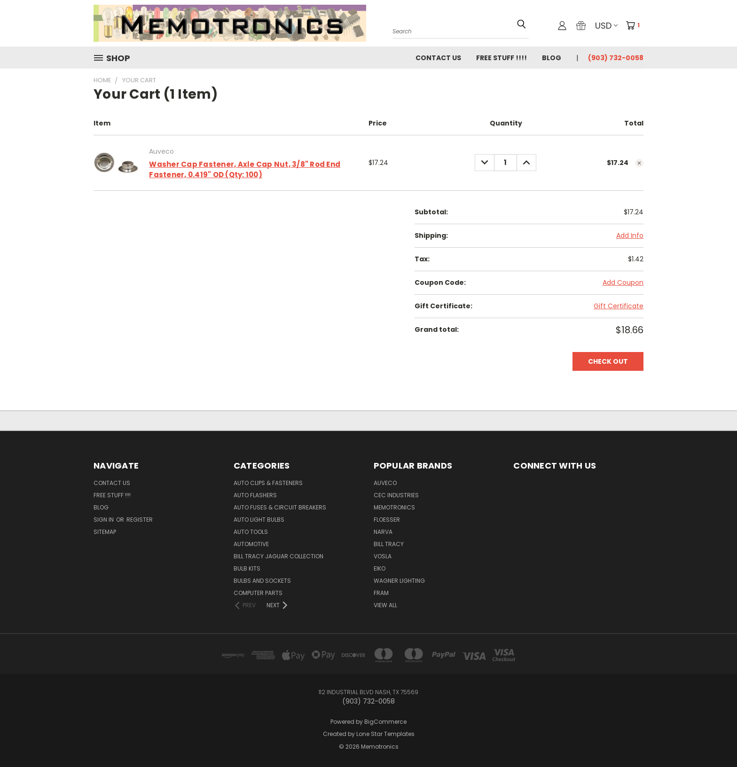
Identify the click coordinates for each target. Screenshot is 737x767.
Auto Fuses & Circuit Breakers (280, 507)
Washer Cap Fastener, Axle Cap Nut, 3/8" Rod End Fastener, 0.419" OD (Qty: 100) (244, 169)
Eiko (379, 568)
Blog (551, 58)
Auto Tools (251, 532)
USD (606, 25)
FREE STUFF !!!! (501, 58)
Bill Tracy (389, 544)
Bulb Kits (247, 568)
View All (385, 605)
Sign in (104, 520)
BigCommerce (385, 722)
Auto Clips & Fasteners (268, 483)
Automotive (251, 544)
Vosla (383, 556)
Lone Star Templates (385, 734)
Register (139, 520)
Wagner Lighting (399, 581)
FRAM (381, 593)
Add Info (629, 235)
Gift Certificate (618, 306)
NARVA (383, 532)
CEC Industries (396, 495)
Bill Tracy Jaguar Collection (278, 556)
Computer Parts (258, 593)
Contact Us (438, 58)
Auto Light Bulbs (259, 520)
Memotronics (394, 507)
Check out (608, 361)
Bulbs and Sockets (262, 581)
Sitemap (105, 532)
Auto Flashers (255, 495)
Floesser (387, 520)
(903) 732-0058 (615, 58)
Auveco (385, 483)
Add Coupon (623, 282)
